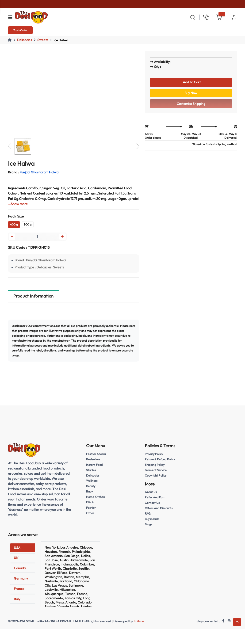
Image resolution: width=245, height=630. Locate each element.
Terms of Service (156, 471)
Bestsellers (93, 460)
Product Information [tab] (33, 296)
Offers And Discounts (159, 509)
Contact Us (152, 503)
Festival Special (96, 454)
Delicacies (24, 40)
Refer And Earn (155, 498)
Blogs (148, 525)
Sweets (42, 40)
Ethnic (90, 503)
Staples (91, 471)
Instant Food (94, 465)
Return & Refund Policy (160, 460)
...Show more (18, 204)
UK (16, 559)
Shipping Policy (155, 465)
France (19, 589)
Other (90, 514)
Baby (89, 492)
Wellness (92, 481)
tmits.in (139, 622)
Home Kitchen (95, 498)
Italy (17, 600)
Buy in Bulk (152, 520)
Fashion (91, 508)
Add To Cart (191, 82)
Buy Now (191, 94)
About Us (151, 493)
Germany (21, 579)
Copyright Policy (156, 476)
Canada (20, 569)
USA (17, 548)
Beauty (91, 487)
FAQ (148, 514)
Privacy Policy (154, 454)
